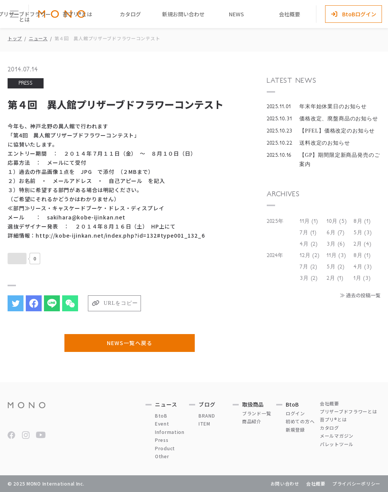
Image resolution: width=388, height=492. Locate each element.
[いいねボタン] (17, 258)
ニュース (38, 38)
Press (162, 440)
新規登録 (295, 429)
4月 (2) (309, 244)
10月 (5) (337, 221)
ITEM (204, 423)
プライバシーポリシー (356, 483)
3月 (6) (336, 244)
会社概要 (289, 14)
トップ (15, 38)
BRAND (207, 415)
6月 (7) (336, 232)
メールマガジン (337, 435)
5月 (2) (336, 266)
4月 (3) (363, 266)
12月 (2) (310, 255)
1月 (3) (362, 278)
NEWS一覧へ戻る (129, 343)
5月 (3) (363, 232)
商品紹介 (251, 421)
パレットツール (337, 444)
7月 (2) (309, 266)
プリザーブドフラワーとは (348, 411)
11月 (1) (309, 221)
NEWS (236, 14)
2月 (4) (363, 244)
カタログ (130, 14)
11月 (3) (336, 255)
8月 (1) (362, 221)
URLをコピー (121, 303)
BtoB (161, 415)
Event (162, 423)
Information (170, 432)
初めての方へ (300, 421)
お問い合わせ (285, 483)
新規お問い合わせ (183, 14)
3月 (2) (309, 278)
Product (165, 448)
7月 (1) (308, 232)
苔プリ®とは (77, 14)
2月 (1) (335, 278)
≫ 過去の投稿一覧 (360, 295)
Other (162, 456)
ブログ (207, 404)
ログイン (295, 413)
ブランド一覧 (256, 413)
